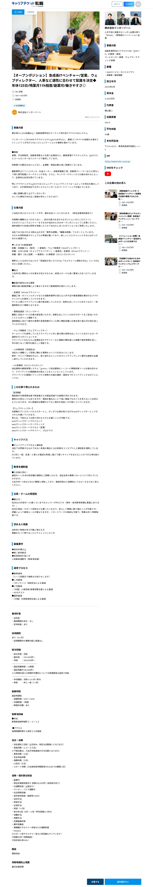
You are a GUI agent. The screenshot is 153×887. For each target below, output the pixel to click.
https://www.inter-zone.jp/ (117, 161)
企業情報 (30, 12)
